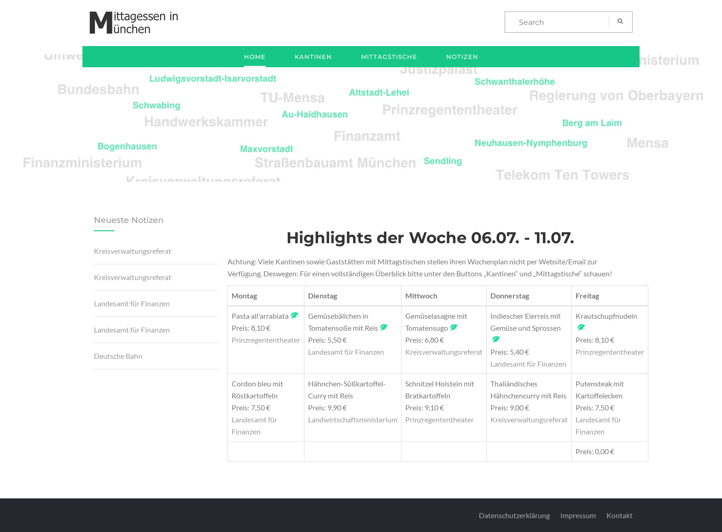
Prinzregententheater (266, 339)
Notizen (462, 56)
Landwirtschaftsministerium (352, 419)
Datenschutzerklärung (514, 515)
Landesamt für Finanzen (132, 303)
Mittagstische (389, 56)
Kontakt (619, 515)
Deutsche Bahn (118, 355)
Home (255, 56)
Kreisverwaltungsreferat (132, 250)
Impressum (578, 515)
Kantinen (313, 56)
